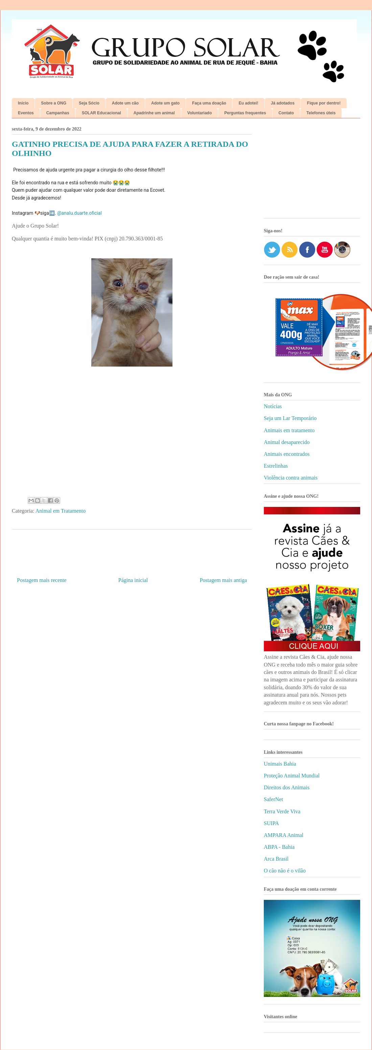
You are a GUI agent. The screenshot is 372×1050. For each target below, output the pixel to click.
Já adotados (283, 103)
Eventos (26, 113)
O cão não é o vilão (285, 870)
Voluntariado (199, 113)
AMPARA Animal (283, 835)
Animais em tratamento (289, 430)
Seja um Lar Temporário (290, 418)
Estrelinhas (276, 466)
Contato (286, 113)
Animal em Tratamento (61, 511)
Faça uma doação (209, 103)
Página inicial (133, 580)
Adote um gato (165, 103)
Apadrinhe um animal (154, 113)
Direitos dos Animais (286, 787)
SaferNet (273, 799)
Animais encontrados (287, 454)
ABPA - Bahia (279, 847)
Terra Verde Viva (282, 811)
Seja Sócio (89, 103)
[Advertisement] (312, 171)
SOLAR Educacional (101, 113)
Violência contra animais (291, 478)
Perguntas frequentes (245, 113)
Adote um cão (125, 103)
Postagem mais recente (42, 580)
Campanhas (57, 113)
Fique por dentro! (324, 103)
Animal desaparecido (287, 442)
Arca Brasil (276, 859)
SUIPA (271, 823)
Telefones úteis (320, 113)
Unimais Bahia (280, 764)
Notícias (273, 406)
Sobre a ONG (53, 103)
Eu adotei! (248, 103)
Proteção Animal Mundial (292, 775)
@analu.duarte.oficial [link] (79, 213)
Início (23, 103)
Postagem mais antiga (223, 580)
